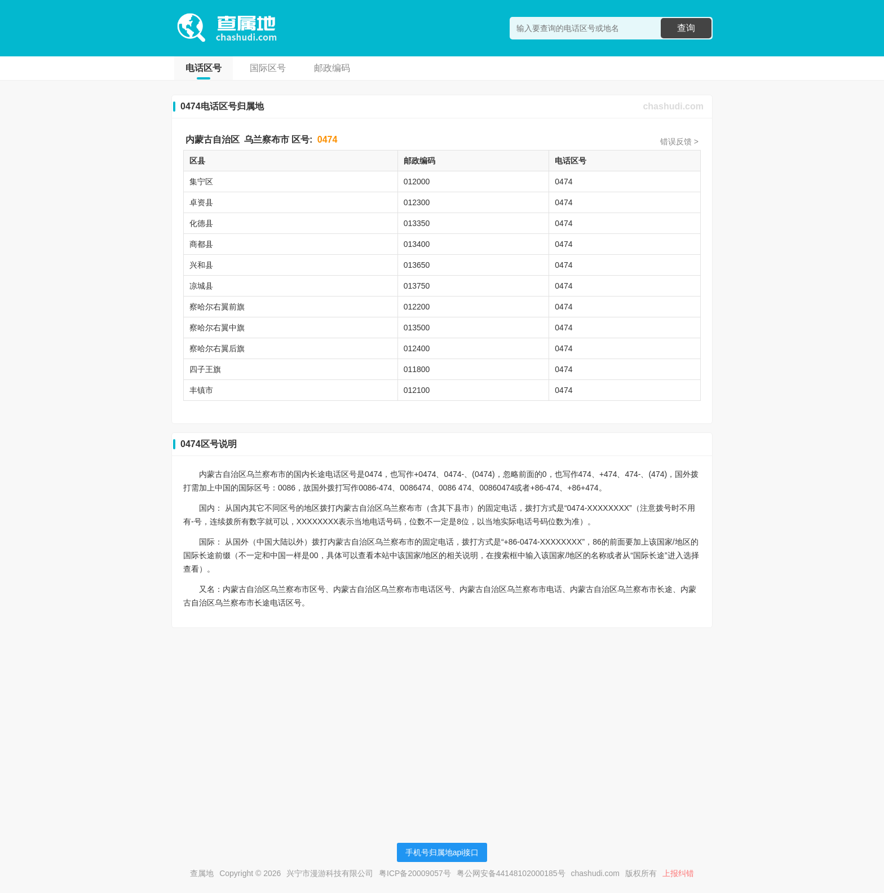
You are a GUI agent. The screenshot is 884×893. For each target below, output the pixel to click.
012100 (417, 390)
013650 (417, 264)
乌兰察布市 (266, 139)
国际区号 (268, 68)
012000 (417, 181)
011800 (417, 369)
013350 (417, 223)
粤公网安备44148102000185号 (511, 873)
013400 (417, 244)
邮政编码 (332, 68)
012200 (417, 306)
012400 (417, 348)
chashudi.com (673, 106)
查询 (686, 28)
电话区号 (203, 68)
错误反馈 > (679, 141)
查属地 (202, 873)
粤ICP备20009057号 (415, 873)
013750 (417, 285)
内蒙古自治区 (212, 139)
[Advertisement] (442, 715)
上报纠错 (678, 873)
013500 (417, 327)
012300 (417, 202)
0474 (327, 139)
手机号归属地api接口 (442, 852)
